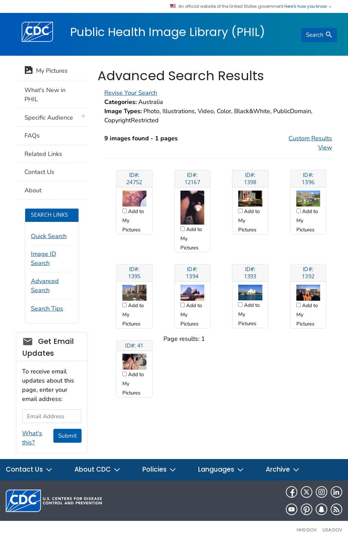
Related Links (43, 154)
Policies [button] (159, 469)
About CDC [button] (97, 469)
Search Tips (47, 308)
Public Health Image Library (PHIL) (167, 32)
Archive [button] (283, 469)
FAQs (32, 135)
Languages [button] (221, 469)
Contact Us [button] (29, 469)
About (32, 190)
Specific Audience (48, 117)
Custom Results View (310, 143)
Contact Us (39, 172)
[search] (319, 35)
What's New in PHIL (45, 94)
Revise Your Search (130, 93)
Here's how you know (308, 6)
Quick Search (49, 236)
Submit (67, 436)
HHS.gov (307, 530)
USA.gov (332, 530)
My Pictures (46, 71)
